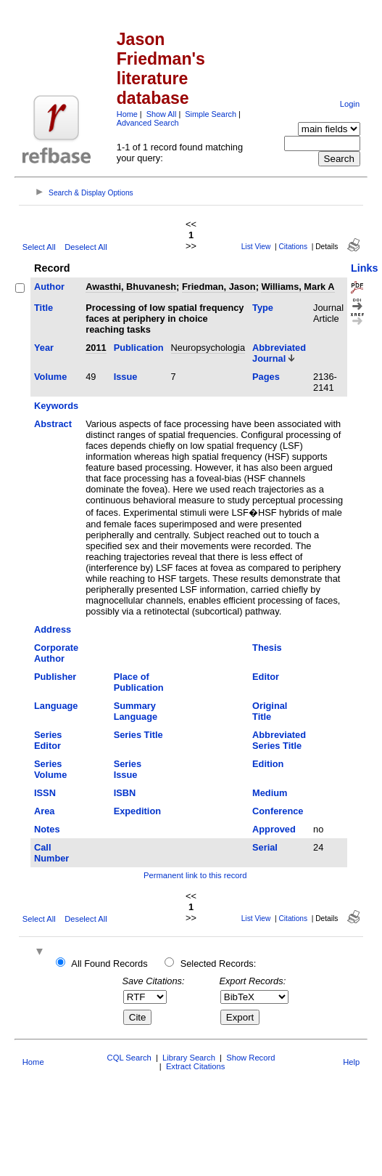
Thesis (267, 647)
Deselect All (86, 247)
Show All (161, 114)
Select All (39, 247)
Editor (265, 676)
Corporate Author (56, 653)
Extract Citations (195, 1066)
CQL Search (129, 1057)
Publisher (55, 676)
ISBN (125, 792)
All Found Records (109, 963)
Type (262, 307)
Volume (50, 376)
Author (49, 286)
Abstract (53, 423)
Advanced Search (148, 122)
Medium (269, 792)
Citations (292, 247)
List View (256, 247)
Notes (47, 829)
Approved (274, 829)
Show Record (250, 1057)
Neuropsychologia (208, 347)
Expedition (137, 811)
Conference (277, 811)
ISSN (45, 792)
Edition (267, 763)
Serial (265, 847)
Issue (126, 376)
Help (351, 1062)
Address (52, 629)
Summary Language (135, 711)
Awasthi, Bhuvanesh (131, 286)
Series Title (138, 734)
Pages (266, 376)
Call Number (51, 853)
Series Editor (48, 740)
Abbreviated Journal (279, 353)
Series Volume (50, 769)
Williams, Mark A (297, 286)
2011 (96, 347)
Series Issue (127, 769)
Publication (139, 347)
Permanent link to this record (195, 875)
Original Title (269, 711)
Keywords (56, 405)
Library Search (188, 1057)
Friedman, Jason (219, 286)
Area (44, 811)
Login (350, 104)
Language (56, 705)
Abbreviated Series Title (279, 740)
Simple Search (210, 114)
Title (43, 307)
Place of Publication (139, 682)
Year (44, 347)
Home (127, 114)
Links (364, 268)
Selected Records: (218, 963)
